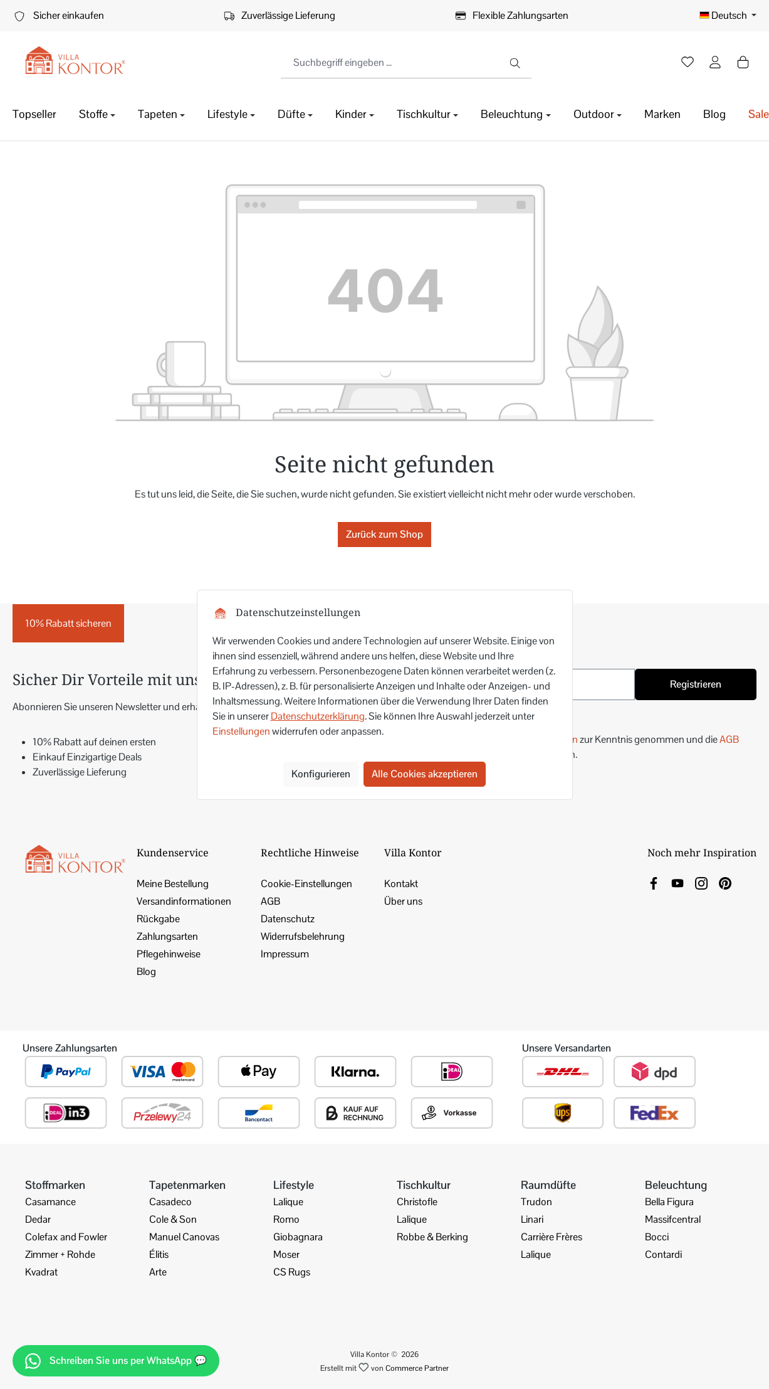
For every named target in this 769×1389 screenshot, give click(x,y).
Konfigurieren (320, 773)
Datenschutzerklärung (318, 716)
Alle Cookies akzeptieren (425, 773)
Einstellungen (241, 731)
